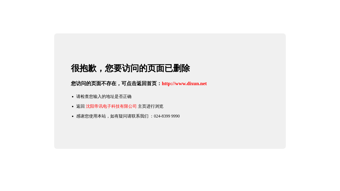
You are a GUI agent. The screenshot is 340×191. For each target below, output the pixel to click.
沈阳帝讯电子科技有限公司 (111, 106)
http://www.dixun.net (184, 83)
